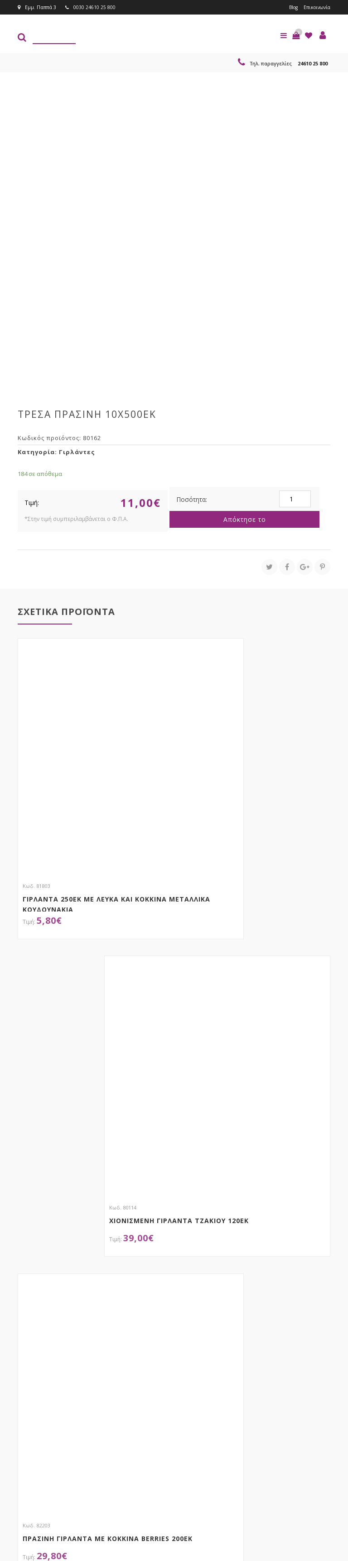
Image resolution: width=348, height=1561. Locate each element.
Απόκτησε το (244, 519)
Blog (290, 7)
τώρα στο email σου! (93, 1405)
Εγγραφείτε (218, 1423)
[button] (296, 35)
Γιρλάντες (77, 452)
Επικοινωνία (315, 7)
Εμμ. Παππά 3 (37, 7)
